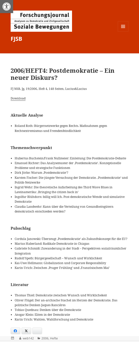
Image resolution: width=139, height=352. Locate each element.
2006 (45, 338)
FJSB (16, 38)
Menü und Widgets (123, 31)
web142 (28, 338)
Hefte (54, 338)
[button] (6, 6)
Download (18, 98)
